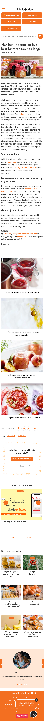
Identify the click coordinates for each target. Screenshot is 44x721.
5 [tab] (26, 684)
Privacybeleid (22, 466)
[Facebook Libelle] (25, 693)
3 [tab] (22, 684)
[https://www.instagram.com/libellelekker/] (29, 693)
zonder (28, 188)
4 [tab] (24, 684)
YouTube (33, 233)
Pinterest (25, 233)
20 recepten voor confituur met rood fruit (22, 418)
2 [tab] (19, 684)
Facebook (7, 233)
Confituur (11, 435)
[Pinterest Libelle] (35, 693)
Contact (37, 704)
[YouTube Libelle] (32, 693)
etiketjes (22, 114)
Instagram (16, 233)
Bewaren (22, 435)
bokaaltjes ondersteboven (24, 167)
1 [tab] (17, 684)
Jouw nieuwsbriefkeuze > (22, 459)
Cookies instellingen (10, 704)
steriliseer (12, 162)
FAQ (5, 708)
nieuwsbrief (21, 236)
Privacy (11, 700)
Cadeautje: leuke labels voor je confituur (22, 292)
